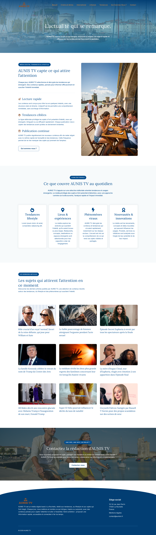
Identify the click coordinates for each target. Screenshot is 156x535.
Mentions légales (115, 513)
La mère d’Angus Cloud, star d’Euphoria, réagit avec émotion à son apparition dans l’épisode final (118, 371)
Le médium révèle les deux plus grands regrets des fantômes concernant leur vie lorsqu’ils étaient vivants (77, 371)
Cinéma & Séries (67, 5)
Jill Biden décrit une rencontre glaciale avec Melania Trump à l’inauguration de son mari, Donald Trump (36, 411)
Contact (133, 5)
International (81, 5)
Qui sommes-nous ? (119, 5)
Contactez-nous (78, 465)
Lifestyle (93, 5)
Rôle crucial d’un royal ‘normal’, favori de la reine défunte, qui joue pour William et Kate (36, 332)
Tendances (103, 5)
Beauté (54, 5)
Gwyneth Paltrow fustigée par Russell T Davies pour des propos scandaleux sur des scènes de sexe (118, 411)
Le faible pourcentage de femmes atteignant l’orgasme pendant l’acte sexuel (76, 332)
